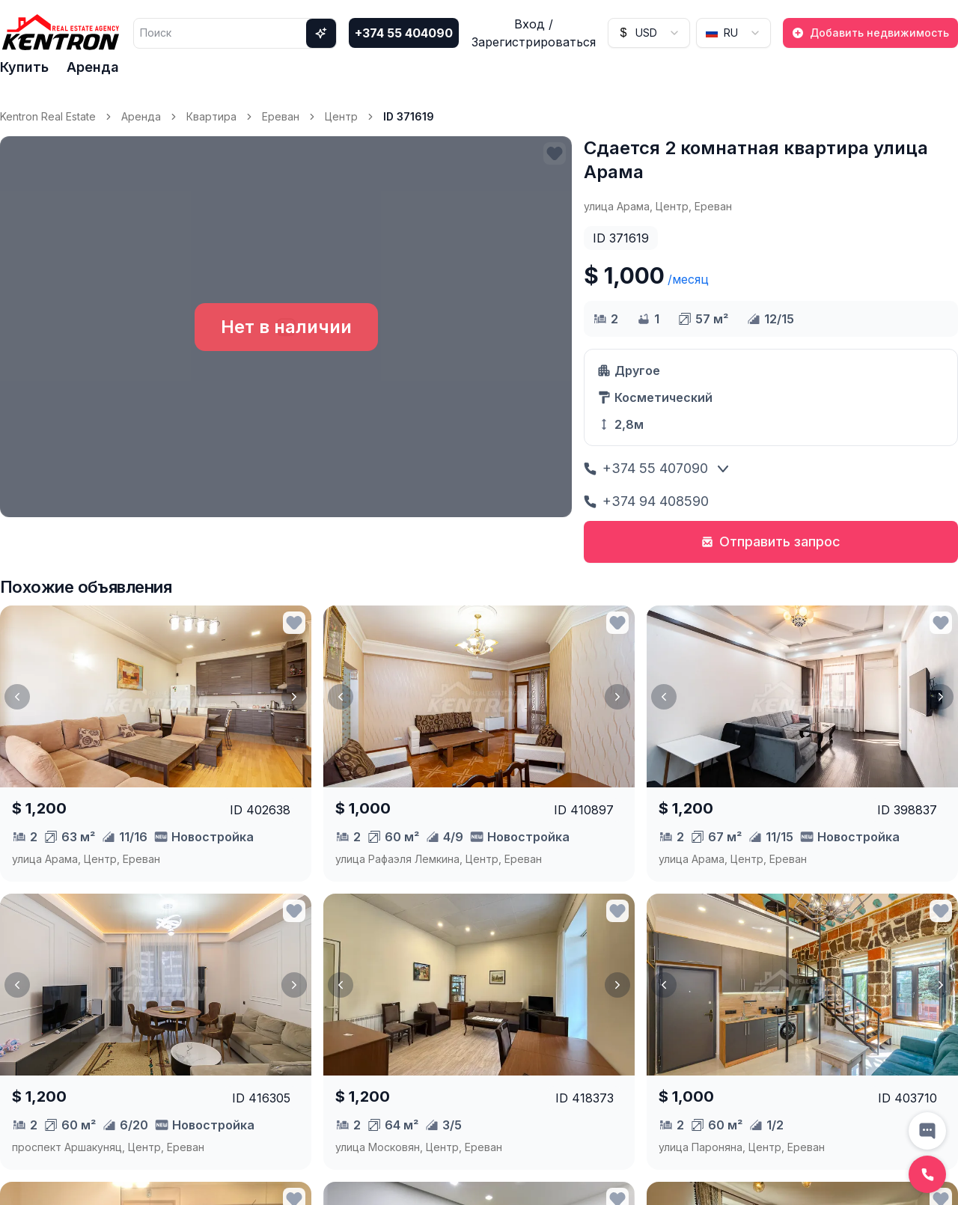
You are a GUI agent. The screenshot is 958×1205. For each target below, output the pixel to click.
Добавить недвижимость (870, 32)
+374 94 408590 (646, 501)
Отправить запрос (770, 541)
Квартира (211, 116)
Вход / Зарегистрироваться (534, 32)
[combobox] (649, 33)
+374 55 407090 (646, 468)
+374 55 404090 (404, 32)
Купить (24, 67)
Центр (341, 116)
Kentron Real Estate (48, 116)
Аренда (93, 67)
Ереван (280, 116)
